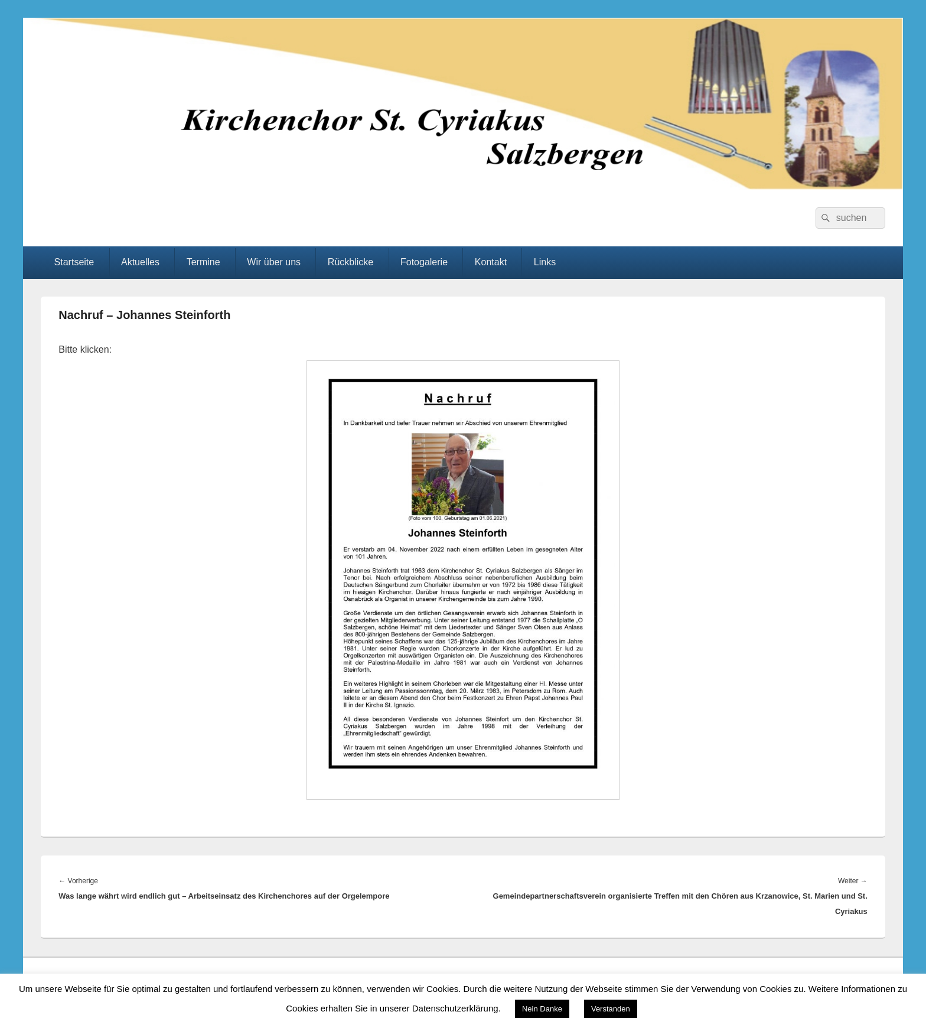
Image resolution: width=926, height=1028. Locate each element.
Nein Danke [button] (542, 1008)
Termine (203, 262)
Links (545, 262)
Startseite (74, 262)
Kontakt (491, 262)
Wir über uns (274, 262)
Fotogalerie (424, 262)
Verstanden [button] (610, 1008)
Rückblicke (350, 262)
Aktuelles (140, 262)
